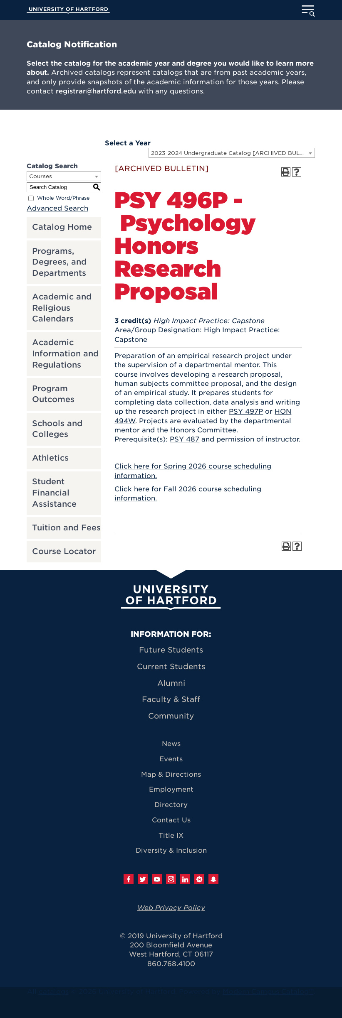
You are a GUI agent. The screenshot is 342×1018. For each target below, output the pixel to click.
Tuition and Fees (66, 527)
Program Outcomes (53, 394)
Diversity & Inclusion (171, 850)
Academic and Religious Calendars (62, 308)
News (171, 744)
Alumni (171, 683)
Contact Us (171, 820)
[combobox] (232, 153)
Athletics (50, 458)
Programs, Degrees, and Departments (59, 262)
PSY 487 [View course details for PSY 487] (184, 439)
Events (171, 759)
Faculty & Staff (171, 699)
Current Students (171, 666)
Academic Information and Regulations (65, 353)
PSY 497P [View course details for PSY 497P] (246, 411)
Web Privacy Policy (171, 908)
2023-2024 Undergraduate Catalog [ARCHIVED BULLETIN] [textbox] (233, 153)
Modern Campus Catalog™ (268, 992)
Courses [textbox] (40, 176)
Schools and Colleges (57, 429)
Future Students (171, 649)
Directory (171, 805)
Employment (171, 789)
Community (171, 715)
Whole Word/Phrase (63, 198)
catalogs (54, 992)
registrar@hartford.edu (96, 91)
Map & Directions (171, 774)
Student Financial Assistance (54, 492)
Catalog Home (62, 227)
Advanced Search (57, 208)
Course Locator (64, 551)
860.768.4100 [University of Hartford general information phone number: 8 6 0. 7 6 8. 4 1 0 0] (171, 964)
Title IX (171, 835)
